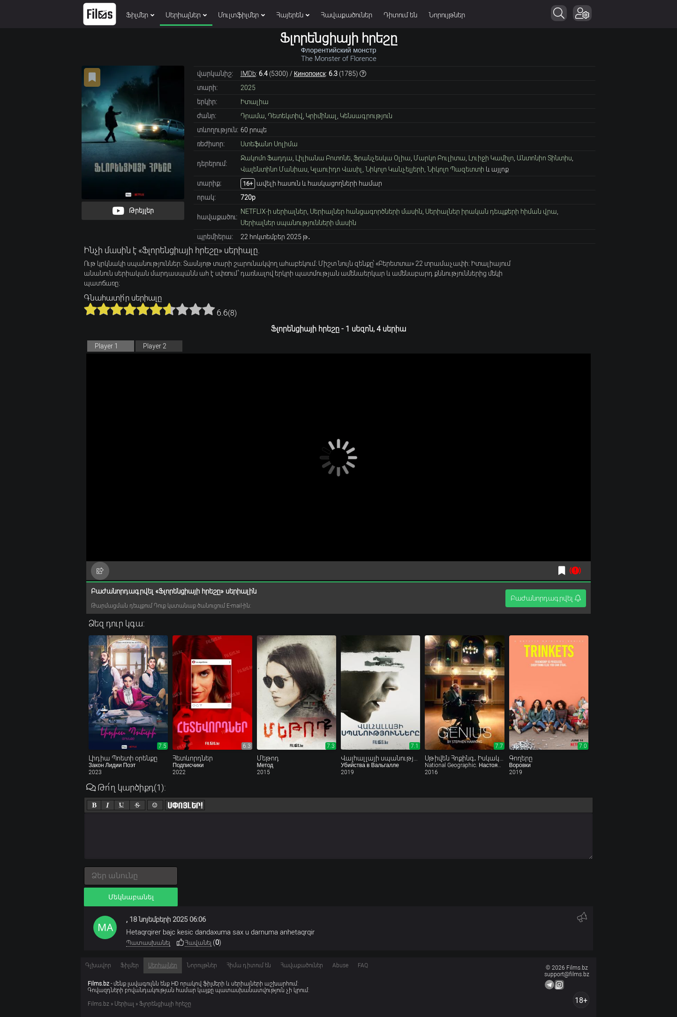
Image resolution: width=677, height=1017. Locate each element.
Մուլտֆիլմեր (241, 15)
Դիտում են (400, 15)
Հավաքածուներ (346, 15)
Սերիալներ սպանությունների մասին (298, 222)
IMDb (248, 73)
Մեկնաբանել (131, 897)
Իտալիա (255, 101)
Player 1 (106, 346)
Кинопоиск (310, 73)
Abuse (340, 965)
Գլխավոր (98, 965)
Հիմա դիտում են (248, 965)
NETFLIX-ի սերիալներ (274, 211)
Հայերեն (292, 15)
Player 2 (154, 346)
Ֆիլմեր (140, 15)
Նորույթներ (447, 15)
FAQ (363, 965)
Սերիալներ (186, 15)
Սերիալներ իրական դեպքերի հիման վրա (491, 211)
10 (208, 309)
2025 (248, 87)
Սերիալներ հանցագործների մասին (366, 211)
